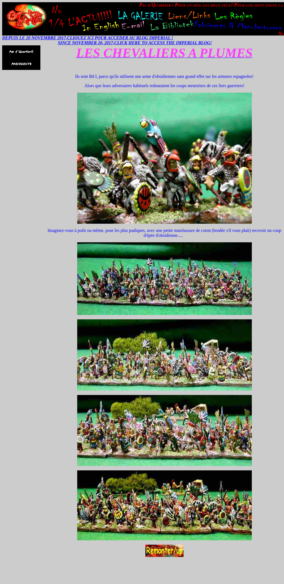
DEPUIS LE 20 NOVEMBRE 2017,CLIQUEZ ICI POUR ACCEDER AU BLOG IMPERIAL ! (87, 38)
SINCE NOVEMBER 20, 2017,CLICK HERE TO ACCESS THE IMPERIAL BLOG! (135, 42)
